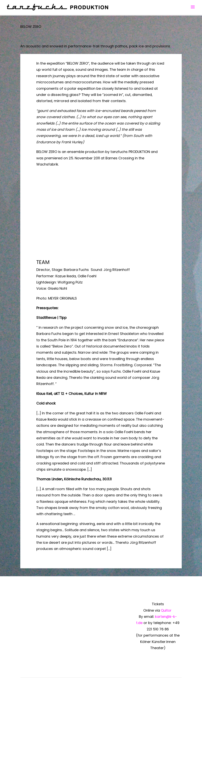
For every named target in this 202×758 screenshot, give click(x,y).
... (172, 46)
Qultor (166, 610)
